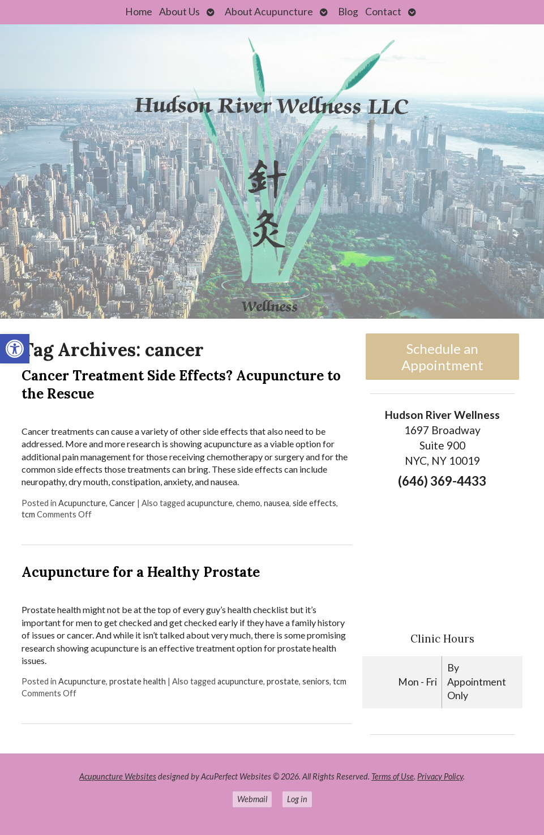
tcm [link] (28, 514)
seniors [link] (315, 681)
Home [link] (138, 12)
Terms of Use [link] (392, 776)
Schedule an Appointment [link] (442, 356)
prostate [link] (283, 681)
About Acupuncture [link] (269, 12)
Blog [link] (348, 12)
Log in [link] (297, 799)
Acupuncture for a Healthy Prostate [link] (141, 572)
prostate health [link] (137, 681)
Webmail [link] (252, 799)
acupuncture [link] (210, 503)
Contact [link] (383, 12)
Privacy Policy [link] (440, 776)
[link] (14, 348)
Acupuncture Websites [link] (117, 776)
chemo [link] (248, 503)
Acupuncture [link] (82, 503)
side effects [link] (314, 503)
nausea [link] (276, 503)
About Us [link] (179, 12)
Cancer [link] (122, 503)
